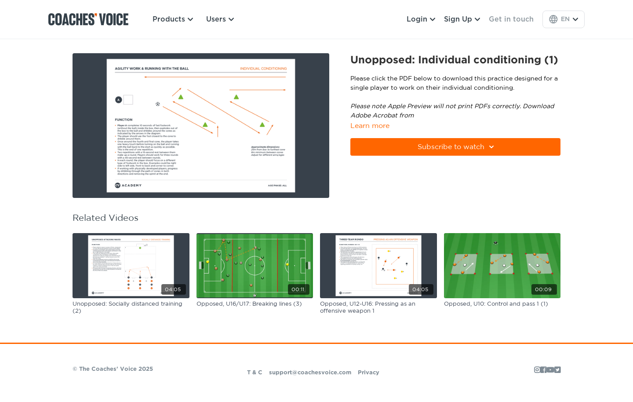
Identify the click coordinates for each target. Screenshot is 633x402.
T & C (254, 373)
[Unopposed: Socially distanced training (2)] (131, 307)
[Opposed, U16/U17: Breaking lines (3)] (254, 304)
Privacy (368, 373)
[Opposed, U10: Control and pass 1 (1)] (502, 304)
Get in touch (511, 19)
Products (173, 19)
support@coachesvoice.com (310, 373)
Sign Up (462, 19)
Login (421, 19)
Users (220, 19)
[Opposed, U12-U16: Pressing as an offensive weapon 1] (378, 307)
